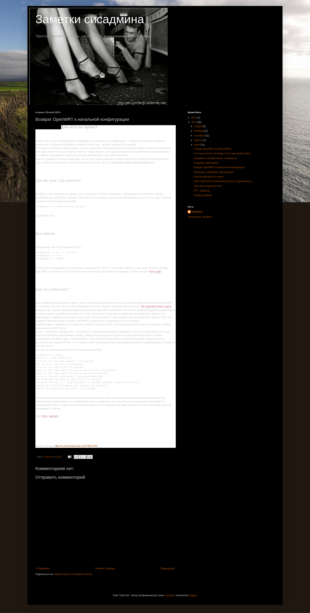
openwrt (53, 416)
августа (198, 140)
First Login (155, 271)
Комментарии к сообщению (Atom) (73, 574)
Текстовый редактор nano (208, 186)
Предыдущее (167, 568)
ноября (198, 126)
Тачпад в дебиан (203, 195)
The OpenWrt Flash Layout (156, 306)
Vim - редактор (202, 190)
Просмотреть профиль (200, 216)
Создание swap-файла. (206, 162)
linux (45, 416)
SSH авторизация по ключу (209, 176)
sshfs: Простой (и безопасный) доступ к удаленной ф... (224, 181)
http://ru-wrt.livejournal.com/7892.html (76, 445)
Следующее (43, 568)
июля (197, 144)
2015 (194, 117)
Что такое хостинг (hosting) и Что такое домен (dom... (223, 153)
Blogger (193, 595)
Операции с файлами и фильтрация (213, 172)
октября (198, 131)
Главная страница (105, 568)
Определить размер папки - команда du (215, 158)
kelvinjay (169, 595)
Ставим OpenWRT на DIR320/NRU (213, 149)
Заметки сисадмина (89, 19)
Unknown (197, 211)
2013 (194, 122)
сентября (199, 135)
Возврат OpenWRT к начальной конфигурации (219, 167)
